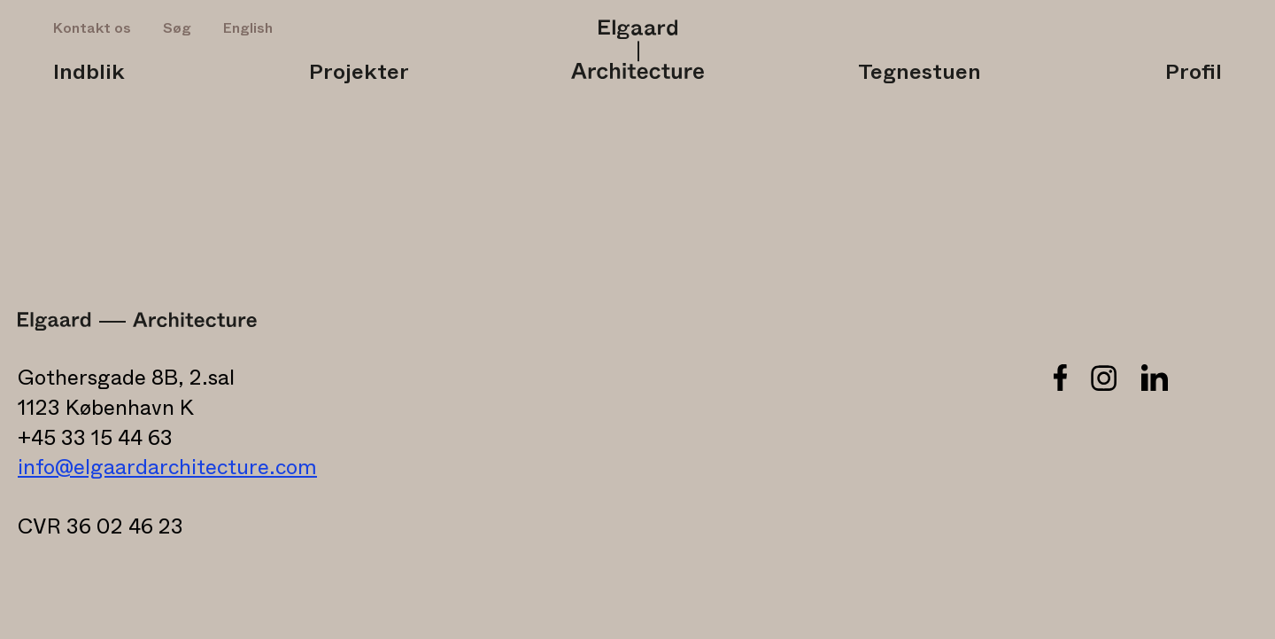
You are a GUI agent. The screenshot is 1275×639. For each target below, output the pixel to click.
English (248, 28)
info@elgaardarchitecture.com (167, 468)
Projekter (359, 72)
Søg (177, 28)
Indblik (89, 72)
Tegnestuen (919, 72)
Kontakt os (92, 28)
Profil (1193, 72)
